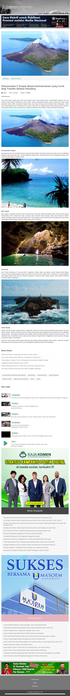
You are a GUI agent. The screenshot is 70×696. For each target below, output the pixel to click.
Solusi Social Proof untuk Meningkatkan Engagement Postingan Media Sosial (25, 656)
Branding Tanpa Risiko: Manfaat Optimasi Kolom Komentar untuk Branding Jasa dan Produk (29, 528)
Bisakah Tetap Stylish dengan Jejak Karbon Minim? (17, 644)
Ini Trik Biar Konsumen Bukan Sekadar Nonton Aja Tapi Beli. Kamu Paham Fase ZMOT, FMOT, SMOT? (32, 520)
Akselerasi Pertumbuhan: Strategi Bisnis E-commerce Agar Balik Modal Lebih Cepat (27, 539)
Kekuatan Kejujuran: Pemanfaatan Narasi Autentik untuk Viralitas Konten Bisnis (25, 547)
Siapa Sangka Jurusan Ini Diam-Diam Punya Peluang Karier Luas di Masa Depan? (26, 647)
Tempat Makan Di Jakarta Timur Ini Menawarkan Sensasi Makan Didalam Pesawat (24, 360)
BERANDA (6, 78)
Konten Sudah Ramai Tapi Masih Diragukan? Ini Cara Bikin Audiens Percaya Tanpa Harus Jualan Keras (32, 641)
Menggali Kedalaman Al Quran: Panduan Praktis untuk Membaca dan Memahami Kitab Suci (29, 544)
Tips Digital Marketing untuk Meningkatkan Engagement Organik (21, 536)
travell (38, 379)
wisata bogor (31, 375)
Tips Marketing (16, 395)
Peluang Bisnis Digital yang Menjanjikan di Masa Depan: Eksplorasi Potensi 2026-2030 (28, 627)
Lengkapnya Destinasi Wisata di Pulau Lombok (14, 363)
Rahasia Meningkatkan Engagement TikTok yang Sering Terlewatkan (22, 533)
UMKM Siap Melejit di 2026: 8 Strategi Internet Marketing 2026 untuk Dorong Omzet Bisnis (29, 542)
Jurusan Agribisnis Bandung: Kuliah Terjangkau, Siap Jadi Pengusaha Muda (24, 625)
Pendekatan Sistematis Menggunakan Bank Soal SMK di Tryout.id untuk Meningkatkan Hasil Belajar (31, 653)
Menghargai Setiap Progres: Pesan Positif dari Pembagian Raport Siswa (31, 436)
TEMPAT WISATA (16, 78)
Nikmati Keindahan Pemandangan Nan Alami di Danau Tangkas (19, 354)
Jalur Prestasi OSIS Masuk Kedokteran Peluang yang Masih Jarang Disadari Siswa (26, 530)
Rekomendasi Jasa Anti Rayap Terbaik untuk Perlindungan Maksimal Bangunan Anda (27, 517)
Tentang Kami (35, 679)
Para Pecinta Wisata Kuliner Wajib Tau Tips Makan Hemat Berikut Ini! (21, 357)
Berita (35, 682)
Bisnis (13, 441)
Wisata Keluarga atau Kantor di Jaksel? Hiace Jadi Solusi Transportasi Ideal (22, 366)
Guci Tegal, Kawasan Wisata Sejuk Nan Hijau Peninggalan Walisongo (21, 368)
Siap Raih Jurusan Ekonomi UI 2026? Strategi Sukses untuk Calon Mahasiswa (33, 417)
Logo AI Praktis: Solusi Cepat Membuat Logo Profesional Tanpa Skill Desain (24, 650)
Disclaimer (35, 686)
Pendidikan (15, 403)
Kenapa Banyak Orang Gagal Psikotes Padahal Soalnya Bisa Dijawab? (23, 633)
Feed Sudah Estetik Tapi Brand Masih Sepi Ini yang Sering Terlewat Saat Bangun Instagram (29, 636)
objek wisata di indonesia (21, 379)
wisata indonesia (54, 375)
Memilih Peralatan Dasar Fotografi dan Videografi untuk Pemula (21, 630)
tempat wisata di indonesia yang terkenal (13, 375)
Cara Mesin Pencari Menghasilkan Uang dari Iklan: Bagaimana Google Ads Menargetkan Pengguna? (39, 398)
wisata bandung (42, 375)
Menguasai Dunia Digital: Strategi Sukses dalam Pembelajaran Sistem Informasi (26, 550)
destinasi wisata (6, 379)
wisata (32, 379)
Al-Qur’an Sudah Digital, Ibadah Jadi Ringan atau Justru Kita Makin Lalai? (24, 639)
